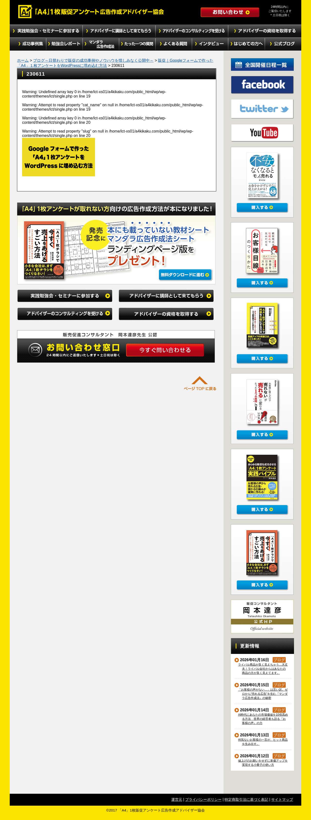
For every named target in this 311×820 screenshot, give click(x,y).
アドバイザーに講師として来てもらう (119, 31)
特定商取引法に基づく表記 (246, 799)
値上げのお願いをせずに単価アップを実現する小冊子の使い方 (263, 763)
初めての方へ (246, 44)
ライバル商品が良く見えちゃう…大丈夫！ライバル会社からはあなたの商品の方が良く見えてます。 (263, 669)
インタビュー (210, 44)
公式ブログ (283, 44)
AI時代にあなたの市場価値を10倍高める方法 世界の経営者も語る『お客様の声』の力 (263, 719)
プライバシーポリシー (203, 799)
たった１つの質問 (137, 44)
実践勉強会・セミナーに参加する (46, 31)
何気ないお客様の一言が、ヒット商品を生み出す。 (263, 742)
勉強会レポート (64, 44)
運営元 (176, 799)
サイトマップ (282, 799)
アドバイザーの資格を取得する (264, 31)
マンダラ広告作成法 (101, 44)
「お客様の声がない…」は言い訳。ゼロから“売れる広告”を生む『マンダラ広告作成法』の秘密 (263, 694)
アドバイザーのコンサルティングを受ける (192, 31)
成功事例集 (28, 44)
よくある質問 (174, 44)
